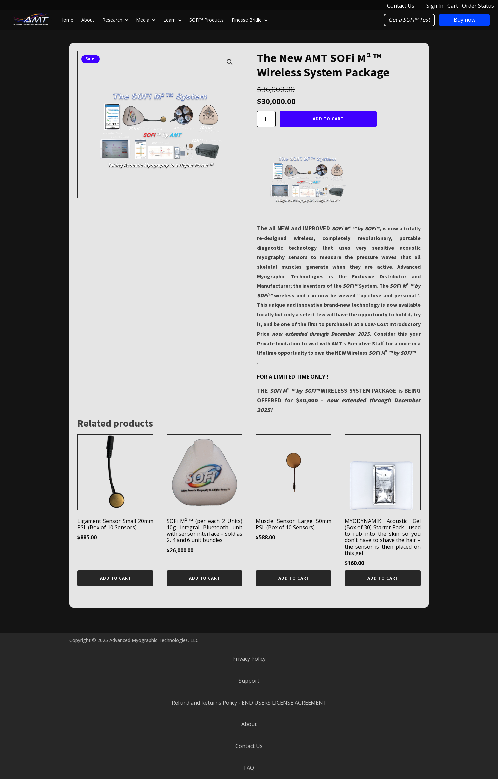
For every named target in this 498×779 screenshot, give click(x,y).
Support (249, 680)
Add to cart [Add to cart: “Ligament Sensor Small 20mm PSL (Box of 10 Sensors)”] (115, 578)
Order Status (478, 5)
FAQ (249, 767)
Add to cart (328, 119)
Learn (172, 20)
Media (145, 20)
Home (66, 20)
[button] (230, 62)
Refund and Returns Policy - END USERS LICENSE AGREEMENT (249, 702)
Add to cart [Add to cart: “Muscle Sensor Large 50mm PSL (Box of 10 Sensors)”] (293, 578)
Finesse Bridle (250, 20)
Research (115, 20)
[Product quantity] (266, 119)
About (87, 20)
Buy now (464, 19)
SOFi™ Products (206, 20)
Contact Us (400, 5)
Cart (452, 5)
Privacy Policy (249, 658)
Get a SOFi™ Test (409, 19)
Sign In (434, 5)
